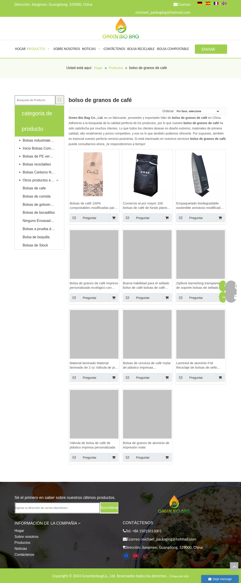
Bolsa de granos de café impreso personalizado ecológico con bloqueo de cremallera (94, 285)
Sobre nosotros (27, 537)
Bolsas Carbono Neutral (41, 172)
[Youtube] (135, 556)
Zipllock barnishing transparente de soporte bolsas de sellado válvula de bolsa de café (199, 285)
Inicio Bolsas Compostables (41, 148)
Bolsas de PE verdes (39, 156)
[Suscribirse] (109, 508)
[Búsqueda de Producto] (35, 100)
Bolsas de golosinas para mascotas (41, 204)
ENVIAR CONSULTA (210, 50)
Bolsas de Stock (35, 245)
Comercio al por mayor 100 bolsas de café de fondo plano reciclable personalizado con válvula (145, 205)
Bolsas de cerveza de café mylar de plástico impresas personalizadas (147, 365)
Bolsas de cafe (34, 188)
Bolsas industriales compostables (41, 140)
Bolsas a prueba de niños (41, 229)
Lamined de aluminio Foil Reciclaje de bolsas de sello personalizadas (196, 365)
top (234, 566)
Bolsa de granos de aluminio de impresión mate (146, 445)
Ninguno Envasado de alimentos (41, 221)
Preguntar (83, 217)
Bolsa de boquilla (36, 237)
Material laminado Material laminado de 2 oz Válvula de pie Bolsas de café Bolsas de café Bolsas (93, 365)
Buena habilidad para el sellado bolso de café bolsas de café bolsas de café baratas (146, 285)
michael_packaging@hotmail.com (163, 12)
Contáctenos (24, 554)
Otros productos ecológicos (41, 180)
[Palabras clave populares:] (59, 99)
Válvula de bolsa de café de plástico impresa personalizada (92, 445)
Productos (22, 543)
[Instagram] (144, 556)
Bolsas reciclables (37, 164)
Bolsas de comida (37, 196)
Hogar (19, 531)
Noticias (21, 548)
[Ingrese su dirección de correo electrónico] (57, 507)
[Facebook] (126, 556)
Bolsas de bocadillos (39, 212)
